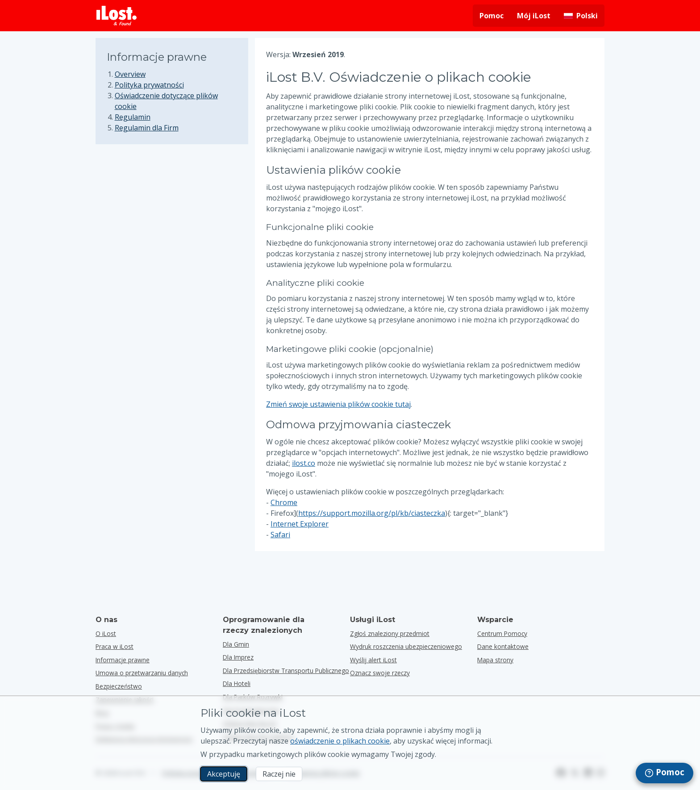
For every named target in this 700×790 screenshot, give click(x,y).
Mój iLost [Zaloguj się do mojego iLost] (533, 16)
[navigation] (664, 773)
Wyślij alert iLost (373, 660)
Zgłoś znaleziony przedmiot (389, 633)
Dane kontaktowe (503, 646)
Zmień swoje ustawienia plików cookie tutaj (338, 404)
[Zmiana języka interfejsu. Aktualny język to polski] (580, 15)
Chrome (284, 502)
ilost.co (303, 463)
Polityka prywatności (149, 85)
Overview (130, 74)
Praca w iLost (114, 646)
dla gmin (236, 644)
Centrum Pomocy (502, 633)
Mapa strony (495, 660)
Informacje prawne (123, 660)
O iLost (106, 633)
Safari (280, 534)
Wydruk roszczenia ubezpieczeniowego (406, 646)
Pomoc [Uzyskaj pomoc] (491, 16)
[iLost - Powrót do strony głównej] (117, 15)
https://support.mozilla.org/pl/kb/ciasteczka (371, 513)
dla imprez (238, 657)
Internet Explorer (300, 524)
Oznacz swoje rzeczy (380, 673)
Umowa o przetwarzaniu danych (142, 673)
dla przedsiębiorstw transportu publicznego (286, 670)
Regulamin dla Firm (147, 128)
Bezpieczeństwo (119, 686)
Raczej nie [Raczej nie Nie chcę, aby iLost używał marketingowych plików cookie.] (279, 774)
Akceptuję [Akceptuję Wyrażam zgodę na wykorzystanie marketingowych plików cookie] (223, 774)
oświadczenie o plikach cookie (340, 741)
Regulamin (132, 117)
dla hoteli (236, 683)
